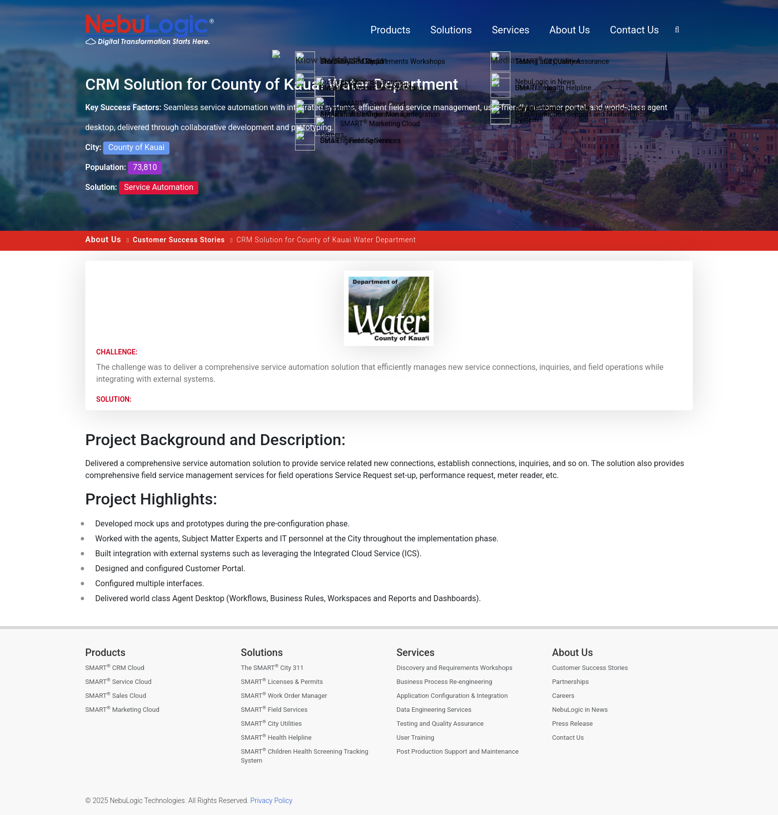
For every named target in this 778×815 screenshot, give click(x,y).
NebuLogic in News (580, 709)
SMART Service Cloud (118, 681)
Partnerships (570, 681)
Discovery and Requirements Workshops (455, 667)
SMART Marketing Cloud (122, 709)
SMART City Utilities (271, 723)
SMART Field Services (274, 709)
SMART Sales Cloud (115, 695)
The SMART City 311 (272, 667)
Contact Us (568, 737)
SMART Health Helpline (276, 737)
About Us (103, 239)
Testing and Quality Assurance (440, 723)
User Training (416, 737)
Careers (563, 695)
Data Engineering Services (434, 709)
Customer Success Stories (179, 240)
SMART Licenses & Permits (282, 681)
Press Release (572, 723)
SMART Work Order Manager (284, 695)
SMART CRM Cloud (114, 667)
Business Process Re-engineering (444, 681)
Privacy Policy (271, 801)
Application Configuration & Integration (452, 695)
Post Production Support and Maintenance (458, 751)
